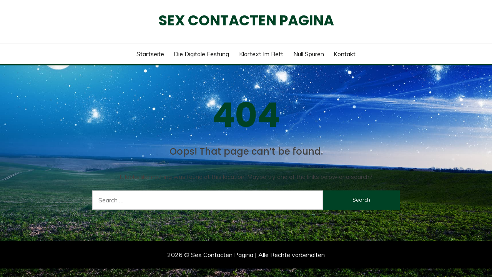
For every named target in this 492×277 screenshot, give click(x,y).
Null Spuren (308, 54)
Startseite (150, 54)
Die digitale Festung (201, 54)
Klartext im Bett (261, 54)
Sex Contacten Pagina (246, 20)
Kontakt (345, 54)
